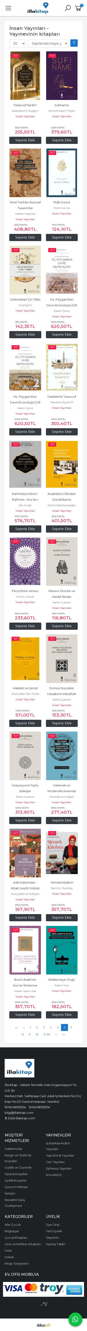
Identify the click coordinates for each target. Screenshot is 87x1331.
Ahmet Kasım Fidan (61, 110)
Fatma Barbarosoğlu (62, 505)
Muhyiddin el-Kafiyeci (25, 894)
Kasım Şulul (62, 311)
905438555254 (15, 1107)
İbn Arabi (25, 505)
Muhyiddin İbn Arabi (25, 693)
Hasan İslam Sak (25, 991)
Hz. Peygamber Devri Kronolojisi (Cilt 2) (25, 402)
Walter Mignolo (25, 213)
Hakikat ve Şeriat (25, 688)
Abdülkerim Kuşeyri (25, 110)
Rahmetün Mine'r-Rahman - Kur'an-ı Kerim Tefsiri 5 (25, 499)
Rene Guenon (62, 602)
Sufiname (62, 105)
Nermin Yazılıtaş (62, 888)
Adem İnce (62, 985)
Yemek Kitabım (61, 882)
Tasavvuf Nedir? (25, 105)
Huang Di (25, 305)
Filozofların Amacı (25, 591)
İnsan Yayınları (25, 116)
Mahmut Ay (62, 208)
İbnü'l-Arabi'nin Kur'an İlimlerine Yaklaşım (25, 985)
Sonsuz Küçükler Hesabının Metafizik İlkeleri (62, 693)
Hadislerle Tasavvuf (62, 396)
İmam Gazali (25, 596)
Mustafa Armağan (61, 796)
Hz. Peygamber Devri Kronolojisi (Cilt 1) (62, 305)
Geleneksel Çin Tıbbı (25, 299)
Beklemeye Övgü (61, 979)
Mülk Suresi (61, 202)
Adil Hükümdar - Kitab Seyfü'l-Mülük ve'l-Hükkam (25, 888)
